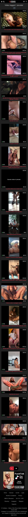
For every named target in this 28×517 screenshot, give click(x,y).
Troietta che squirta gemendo (14, 417)
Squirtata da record (14, 394)
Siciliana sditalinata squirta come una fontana (14, 439)
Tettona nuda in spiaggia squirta (14, 303)
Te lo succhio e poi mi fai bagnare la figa (14, 29)
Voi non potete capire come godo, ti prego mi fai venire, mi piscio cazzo (14, 167)
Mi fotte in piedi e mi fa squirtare (14, 211)
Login (22, 492)
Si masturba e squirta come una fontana (14, 462)
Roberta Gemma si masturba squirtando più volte (14, 325)
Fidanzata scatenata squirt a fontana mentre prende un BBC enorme (14, 76)
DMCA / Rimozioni (9, 498)
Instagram (13, 501)
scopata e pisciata (14, 143)
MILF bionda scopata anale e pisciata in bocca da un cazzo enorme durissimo (14, 53)
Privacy (20, 495)
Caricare (11, 492)
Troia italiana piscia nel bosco (14, 234)
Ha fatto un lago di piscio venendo (14, 371)
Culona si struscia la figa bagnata (14, 257)
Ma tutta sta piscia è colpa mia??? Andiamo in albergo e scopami (14, 98)
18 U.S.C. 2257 (20, 498)
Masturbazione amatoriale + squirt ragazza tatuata (14, 280)
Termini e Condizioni (11, 495)
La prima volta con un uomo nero (14, 188)
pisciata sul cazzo (14, 120)
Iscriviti (17, 492)
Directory (7, 501)
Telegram (21, 501)
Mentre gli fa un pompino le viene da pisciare (14, 348)
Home (5, 492)
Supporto (14, 504)
